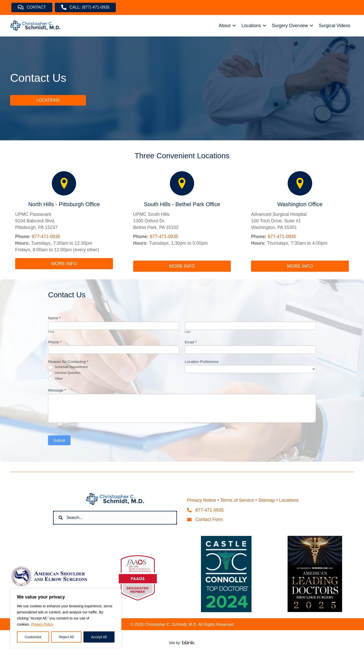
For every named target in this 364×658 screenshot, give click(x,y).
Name (54, 318)
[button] (234, 25)
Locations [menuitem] (251, 25)
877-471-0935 (46, 236)
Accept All (99, 637)
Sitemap (266, 500)
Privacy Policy (42, 624)
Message (57, 390)
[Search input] (115, 517)
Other (55, 379)
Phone (54, 342)
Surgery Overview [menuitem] (290, 25)
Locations (289, 500)
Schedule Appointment (68, 367)
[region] (65, 618)
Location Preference (202, 361)
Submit (59, 440)
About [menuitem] (225, 25)
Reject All (66, 637)
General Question (64, 373)
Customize (33, 637)
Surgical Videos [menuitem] (334, 25)
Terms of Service (237, 500)
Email (191, 342)
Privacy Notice (201, 500)
